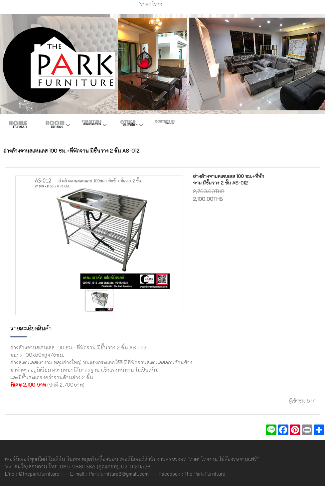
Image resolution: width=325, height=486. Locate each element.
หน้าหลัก (18, 125)
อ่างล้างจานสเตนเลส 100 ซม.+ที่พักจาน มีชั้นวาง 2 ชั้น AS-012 (228, 179)
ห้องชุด (55, 125)
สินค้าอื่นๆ (128, 125)
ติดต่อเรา (165, 125)
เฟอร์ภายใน (91, 125)
